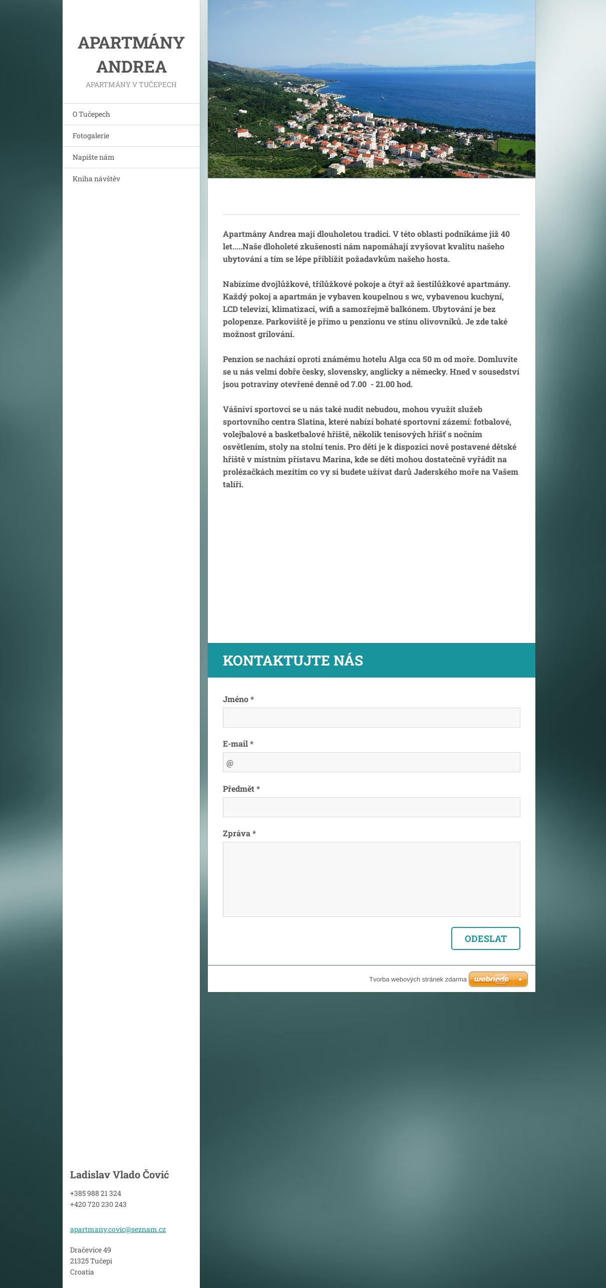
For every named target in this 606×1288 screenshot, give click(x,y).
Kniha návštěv (96, 178)
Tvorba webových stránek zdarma (418, 979)
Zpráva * (239, 833)
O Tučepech (91, 114)
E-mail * (238, 743)
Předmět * (241, 788)
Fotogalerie (91, 135)
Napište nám (94, 157)
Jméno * (238, 699)
